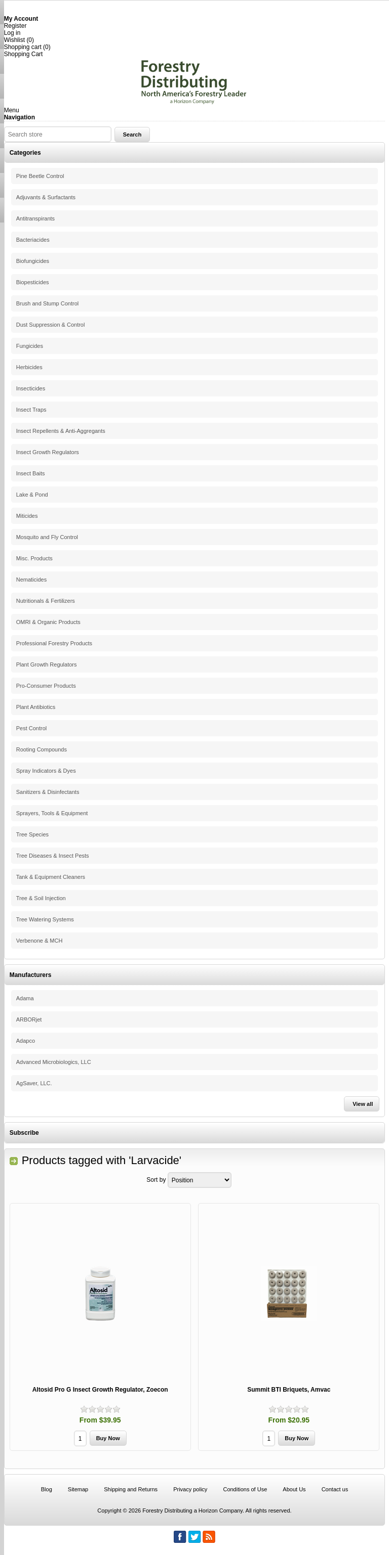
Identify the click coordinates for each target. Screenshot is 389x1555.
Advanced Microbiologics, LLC (53, 1062)
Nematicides (31, 579)
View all (363, 1104)
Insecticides (30, 388)
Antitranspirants (35, 218)
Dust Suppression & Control (50, 325)
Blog (46, 1489)
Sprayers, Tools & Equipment (52, 813)
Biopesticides (32, 282)
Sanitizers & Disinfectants (48, 792)
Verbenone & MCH (39, 941)
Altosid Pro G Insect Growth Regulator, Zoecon (100, 1389)
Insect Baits (30, 473)
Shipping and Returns (131, 1489)
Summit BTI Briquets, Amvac (288, 1389)
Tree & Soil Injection (41, 898)
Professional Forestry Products (54, 643)
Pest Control (31, 728)
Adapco (25, 1041)
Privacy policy (190, 1489)
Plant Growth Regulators (46, 664)
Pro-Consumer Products (46, 686)
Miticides (27, 516)
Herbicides (29, 367)
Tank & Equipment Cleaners (50, 877)
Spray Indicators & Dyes (46, 771)
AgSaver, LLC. (34, 1083)
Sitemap (78, 1489)
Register (15, 25)
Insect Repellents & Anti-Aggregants (60, 431)
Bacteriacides (33, 240)
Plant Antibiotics (36, 707)
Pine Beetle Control (40, 176)
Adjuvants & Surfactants (45, 197)
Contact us (335, 1489)
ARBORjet (29, 1019)
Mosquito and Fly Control (47, 537)
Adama (25, 998)
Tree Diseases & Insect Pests (52, 856)
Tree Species (32, 834)
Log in (12, 32)
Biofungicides (32, 261)
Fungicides (29, 346)
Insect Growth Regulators (47, 452)
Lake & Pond (32, 495)
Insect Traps (31, 410)
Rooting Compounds (41, 749)
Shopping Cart (23, 54)
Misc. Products (34, 558)
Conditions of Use (245, 1489)
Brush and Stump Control (47, 303)
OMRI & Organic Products (48, 622)
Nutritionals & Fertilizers (45, 601)
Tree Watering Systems (45, 919)
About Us (294, 1489)
